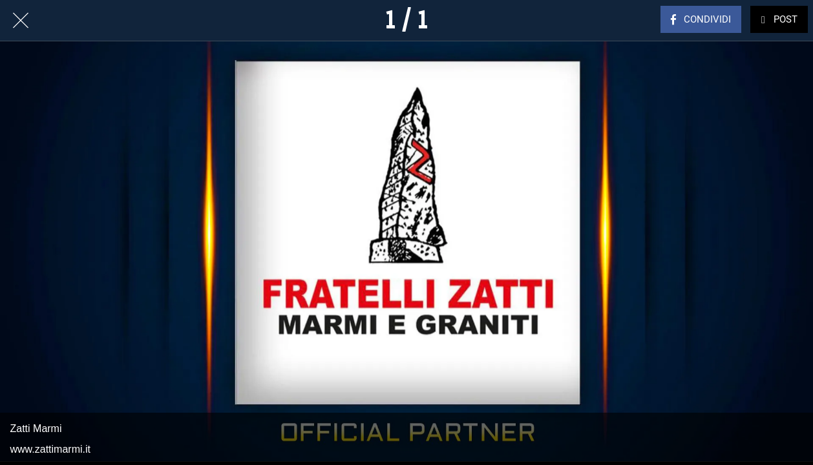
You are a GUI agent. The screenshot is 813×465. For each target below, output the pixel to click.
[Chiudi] (20, 20)
